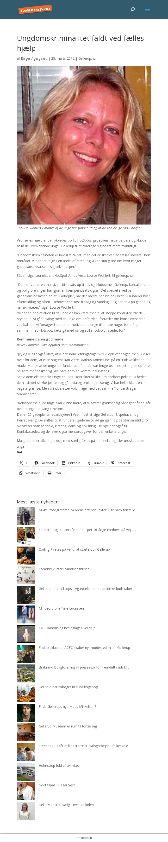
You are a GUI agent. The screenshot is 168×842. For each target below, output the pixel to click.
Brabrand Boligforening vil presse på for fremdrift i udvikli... (84, 667)
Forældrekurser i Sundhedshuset (64, 569)
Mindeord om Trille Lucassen (61, 608)
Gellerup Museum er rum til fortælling (68, 726)
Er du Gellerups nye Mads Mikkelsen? (67, 706)
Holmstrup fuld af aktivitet (59, 765)
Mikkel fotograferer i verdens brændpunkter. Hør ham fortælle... (88, 510)
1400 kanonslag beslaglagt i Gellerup (67, 628)
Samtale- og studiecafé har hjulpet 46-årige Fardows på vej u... (87, 529)
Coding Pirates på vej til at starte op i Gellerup (74, 549)
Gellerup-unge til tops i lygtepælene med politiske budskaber (85, 588)
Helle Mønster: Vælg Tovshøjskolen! (66, 804)
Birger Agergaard (34, 58)
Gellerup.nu (87, 58)
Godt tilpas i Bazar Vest (57, 785)
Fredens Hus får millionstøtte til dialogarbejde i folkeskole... (84, 746)
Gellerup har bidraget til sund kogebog (68, 687)
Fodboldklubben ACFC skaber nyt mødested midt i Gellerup (84, 647)
